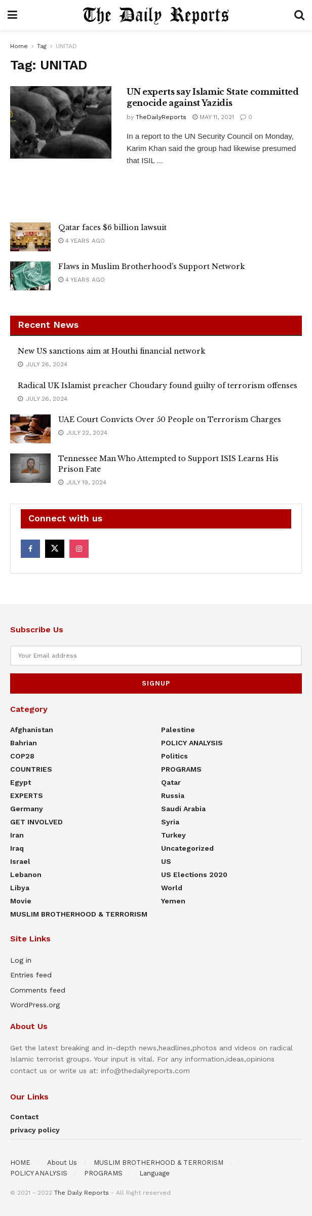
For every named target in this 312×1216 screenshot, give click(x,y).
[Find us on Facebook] (30, 549)
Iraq (17, 848)
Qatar (171, 782)
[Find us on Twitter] (54, 549)
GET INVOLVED (36, 822)
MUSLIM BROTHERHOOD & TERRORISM (78, 914)
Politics (174, 756)
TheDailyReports (161, 117)
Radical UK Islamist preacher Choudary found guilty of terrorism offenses (157, 385)
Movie (20, 901)
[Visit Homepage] (156, 15)
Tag (42, 46)
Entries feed (31, 975)
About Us (62, 1162)
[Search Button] (299, 15)
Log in (20, 960)
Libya (19, 888)
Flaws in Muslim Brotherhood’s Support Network (151, 266)
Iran (17, 835)
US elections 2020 (194, 874)
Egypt (20, 782)
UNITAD (66, 46)
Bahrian (23, 743)
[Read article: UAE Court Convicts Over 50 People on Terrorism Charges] (30, 428)
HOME (20, 1162)
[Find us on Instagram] (79, 549)
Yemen (173, 901)
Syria (170, 822)
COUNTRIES (31, 769)
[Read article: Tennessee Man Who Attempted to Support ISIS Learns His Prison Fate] (30, 467)
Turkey (173, 835)
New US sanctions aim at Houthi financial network (111, 351)
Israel (20, 861)
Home (19, 46)
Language (154, 1173)
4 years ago (81, 240)
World (171, 888)
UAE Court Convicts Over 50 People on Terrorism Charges (169, 419)
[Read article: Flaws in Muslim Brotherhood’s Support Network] (30, 275)
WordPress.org (35, 1005)
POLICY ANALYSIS (192, 743)
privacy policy (35, 1130)
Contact (24, 1117)
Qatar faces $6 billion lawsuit (112, 227)
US (166, 861)
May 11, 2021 (213, 117)
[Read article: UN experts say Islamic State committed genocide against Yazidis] (60, 122)
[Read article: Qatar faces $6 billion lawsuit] (30, 236)
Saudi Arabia (183, 809)
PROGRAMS (181, 769)
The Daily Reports (81, 1192)
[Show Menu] (12, 15)
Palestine (178, 730)
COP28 (22, 756)
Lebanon (26, 874)
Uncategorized (187, 848)
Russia (172, 795)
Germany (26, 809)
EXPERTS (26, 795)
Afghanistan (31, 730)
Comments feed (37, 990)
